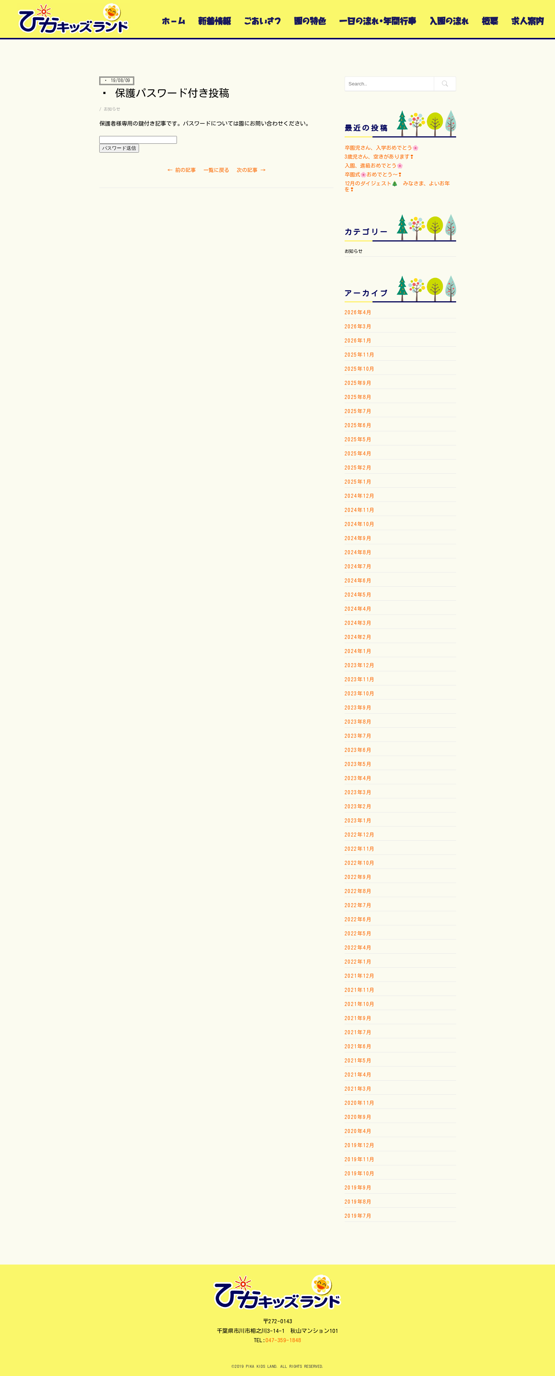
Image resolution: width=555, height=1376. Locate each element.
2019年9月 (358, 1187)
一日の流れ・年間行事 (377, 20)
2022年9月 (358, 877)
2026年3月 (358, 326)
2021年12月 (360, 976)
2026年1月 (358, 340)
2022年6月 (358, 919)
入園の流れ (449, 20)
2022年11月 (360, 848)
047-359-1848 (283, 1340)
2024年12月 (360, 496)
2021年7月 (358, 1032)
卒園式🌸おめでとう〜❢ (373, 174)
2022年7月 (358, 905)
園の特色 (310, 20)
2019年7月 (358, 1215)
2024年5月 (358, 594)
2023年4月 (358, 778)
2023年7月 (358, 736)
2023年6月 (358, 750)
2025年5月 (358, 439)
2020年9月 (358, 1117)
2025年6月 (358, 425)
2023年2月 (358, 806)
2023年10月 (360, 693)
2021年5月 (358, 1060)
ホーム (173, 20)
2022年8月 (358, 891)
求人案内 (527, 20)
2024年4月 (358, 608)
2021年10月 (360, 1004)
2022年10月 (360, 863)
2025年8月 (358, 397)
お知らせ (112, 109)
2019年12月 (360, 1145)
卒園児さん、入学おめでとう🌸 (382, 147)
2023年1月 (358, 820)
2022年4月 (358, 947)
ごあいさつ (262, 20)
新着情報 (214, 20)
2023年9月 (358, 707)
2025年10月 (360, 368)
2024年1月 (358, 651)
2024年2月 (358, 637)
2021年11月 (360, 990)
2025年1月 (358, 481)
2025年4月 (358, 453)
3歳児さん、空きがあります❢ (379, 156)
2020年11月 (360, 1103)
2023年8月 (358, 721)
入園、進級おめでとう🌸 (374, 165)
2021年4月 (358, 1074)
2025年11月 (360, 354)
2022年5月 (358, 933)
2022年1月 (358, 961)
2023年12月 (360, 665)
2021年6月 (358, 1046)
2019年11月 (360, 1159)
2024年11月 (360, 510)
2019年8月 (358, 1201)
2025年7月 (358, 411)
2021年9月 (358, 1018)
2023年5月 (358, 764)
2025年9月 (358, 383)
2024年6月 (358, 580)
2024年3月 (358, 623)
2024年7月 (358, 566)
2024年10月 (360, 524)
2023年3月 (358, 792)
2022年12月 (360, 834)
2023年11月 (360, 679)
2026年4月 (358, 312)
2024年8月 (358, 552)
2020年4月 (358, 1131)
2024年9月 (358, 538)
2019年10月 (360, 1173)
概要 (490, 20)
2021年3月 (358, 1088)
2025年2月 (358, 467)
